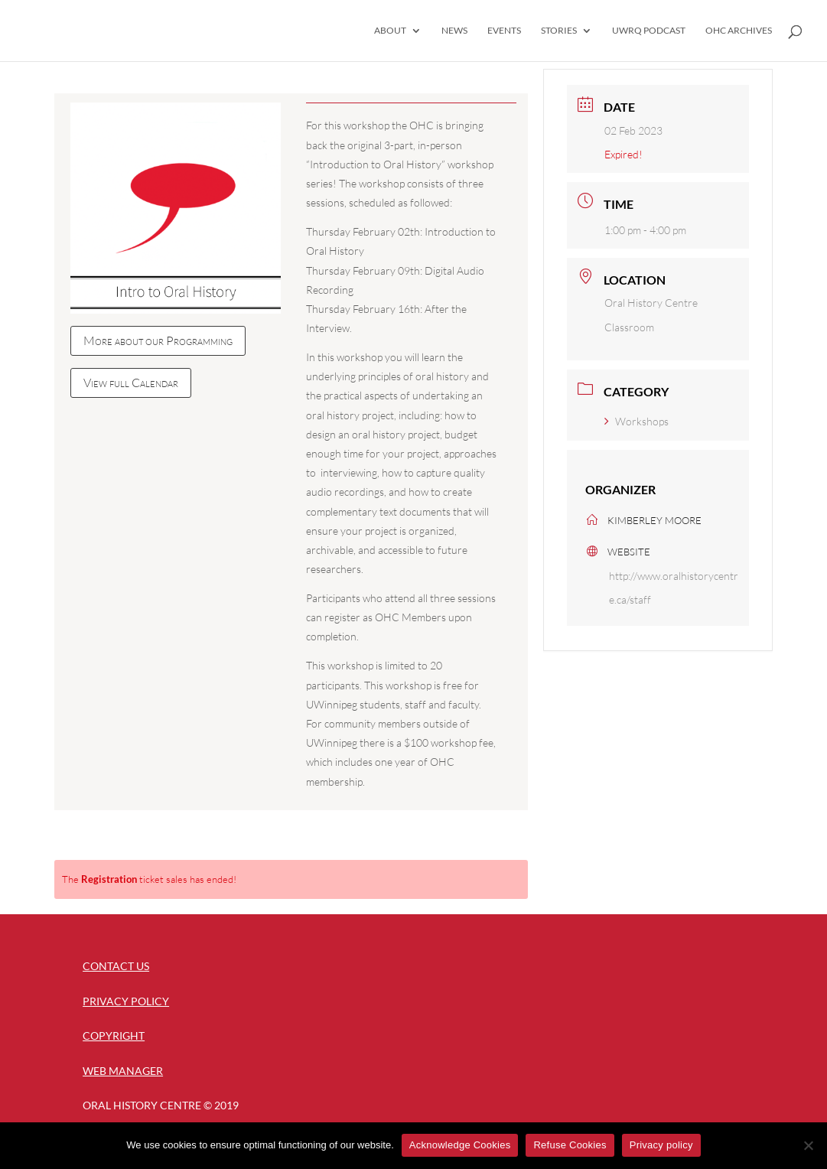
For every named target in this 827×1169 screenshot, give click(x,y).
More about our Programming (158, 340)
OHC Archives (738, 30)
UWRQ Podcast (648, 30)
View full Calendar (130, 382)
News (454, 30)
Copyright (114, 1035)
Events (504, 30)
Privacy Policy (126, 1001)
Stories (559, 30)
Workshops (636, 421)
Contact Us (116, 965)
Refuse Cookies (569, 1145)
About (390, 30)
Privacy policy (661, 1145)
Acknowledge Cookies (460, 1145)
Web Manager (123, 1070)
